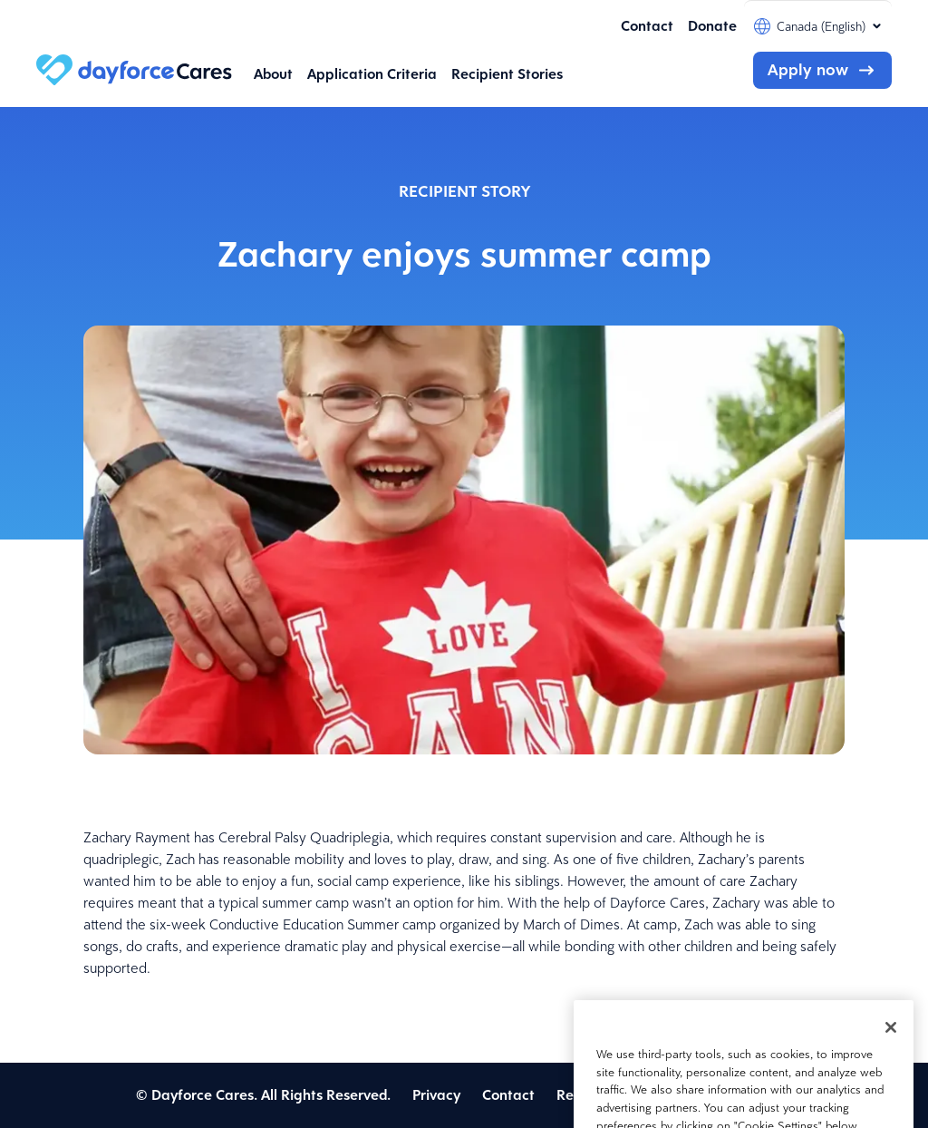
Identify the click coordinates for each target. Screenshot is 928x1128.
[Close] (891, 1046)
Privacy (436, 1095)
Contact (647, 25)
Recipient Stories (507, 74)
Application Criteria (372, 74)
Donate (712, 25)
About (273, 74)
